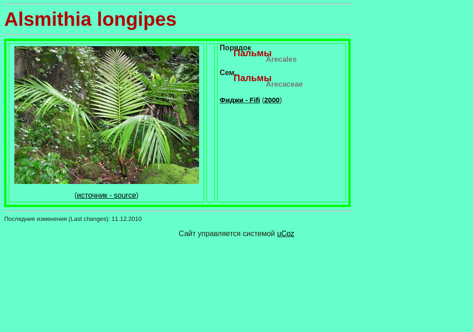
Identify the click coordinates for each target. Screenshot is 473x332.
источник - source (106, 195)
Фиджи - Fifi (240, 100)
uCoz (285, 233)
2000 (271, 100)
